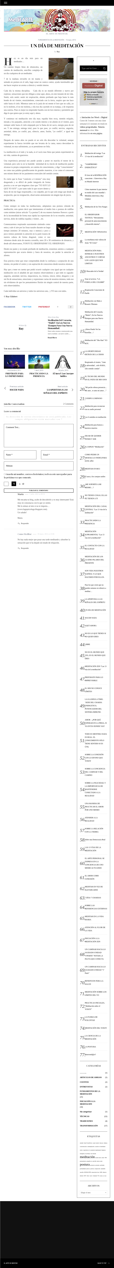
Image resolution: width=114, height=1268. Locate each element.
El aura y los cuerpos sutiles (63, 374)
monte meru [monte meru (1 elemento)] (98, 1157)
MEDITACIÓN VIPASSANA (96, 232)
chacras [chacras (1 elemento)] (101, 1143)
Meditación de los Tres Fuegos (96, 207)
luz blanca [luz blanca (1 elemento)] (87, 1153)
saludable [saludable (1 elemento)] (103, 1168)
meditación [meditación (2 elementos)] (87, 1157)
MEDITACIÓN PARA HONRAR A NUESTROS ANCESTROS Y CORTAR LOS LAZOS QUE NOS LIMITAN (95, 257)
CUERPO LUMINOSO (93, 398)
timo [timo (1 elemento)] (88, 1175)
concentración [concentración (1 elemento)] (83, 1146)
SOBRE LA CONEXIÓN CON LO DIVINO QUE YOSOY (94, 758)
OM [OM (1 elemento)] (106, 1157)
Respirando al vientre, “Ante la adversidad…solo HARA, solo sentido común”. (95, 365)
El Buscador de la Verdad (94, 271)
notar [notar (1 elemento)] (103, 1157)
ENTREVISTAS (86, 1087)
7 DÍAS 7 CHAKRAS (93, 898)
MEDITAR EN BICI (92, 469)
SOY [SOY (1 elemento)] (85, 1175)
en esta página (96, 133)
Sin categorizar (86, 1112)
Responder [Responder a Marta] (25, 523)
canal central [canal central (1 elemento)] (96, 1143)
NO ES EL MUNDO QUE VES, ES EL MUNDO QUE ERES (95, 655)
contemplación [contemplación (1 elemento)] (90, 1146)
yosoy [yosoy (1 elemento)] (101, 1175)
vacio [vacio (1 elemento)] (91, 1175)
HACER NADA (21, 388)
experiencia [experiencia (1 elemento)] (86, 1150)
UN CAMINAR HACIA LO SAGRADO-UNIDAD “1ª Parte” (95, 970)
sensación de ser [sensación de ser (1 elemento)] (95, 1172)
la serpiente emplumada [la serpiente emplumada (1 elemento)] (95, 1150)
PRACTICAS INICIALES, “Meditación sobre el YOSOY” (95, 1006)
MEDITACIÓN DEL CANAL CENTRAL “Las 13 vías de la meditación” (96, 509)
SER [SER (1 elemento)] (101, 1172)
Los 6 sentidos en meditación (95, 417)
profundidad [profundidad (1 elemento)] (83, 1168)
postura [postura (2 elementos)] (85, 1164)
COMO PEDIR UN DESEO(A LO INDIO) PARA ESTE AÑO (96, 458)
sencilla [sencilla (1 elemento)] (82, 1172)
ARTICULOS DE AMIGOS (91, 1077)
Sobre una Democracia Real (95, 840)
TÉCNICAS (84, 1116)
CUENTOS (84, 1082)
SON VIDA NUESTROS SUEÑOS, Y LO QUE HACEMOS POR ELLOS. (94, 574)
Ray (58, 52)
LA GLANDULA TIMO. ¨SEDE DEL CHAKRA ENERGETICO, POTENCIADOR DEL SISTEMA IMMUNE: (94, 705)
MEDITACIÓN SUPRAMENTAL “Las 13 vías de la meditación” (94, 534)
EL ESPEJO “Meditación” (94, 447)
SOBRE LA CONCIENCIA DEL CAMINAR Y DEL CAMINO (95, 772)
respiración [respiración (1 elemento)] (97, 1168)
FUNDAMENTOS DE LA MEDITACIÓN (51, 40)
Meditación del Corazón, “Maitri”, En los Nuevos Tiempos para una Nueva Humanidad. (60, 324)
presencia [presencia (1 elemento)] (92, 1165)
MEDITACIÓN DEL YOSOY (96, 1028)
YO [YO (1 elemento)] (98, 1175)
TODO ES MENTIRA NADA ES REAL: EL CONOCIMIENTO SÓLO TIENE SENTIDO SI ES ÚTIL (96, 740)
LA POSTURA (90, 1047)
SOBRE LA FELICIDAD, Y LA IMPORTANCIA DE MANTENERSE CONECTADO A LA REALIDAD (95, 789)
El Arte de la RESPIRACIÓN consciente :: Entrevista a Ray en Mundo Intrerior (96, 178)
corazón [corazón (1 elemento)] (97, 1146)
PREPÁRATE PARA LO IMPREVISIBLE (14, 374)
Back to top (104, 1263)
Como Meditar (25, 534)
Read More (52, 337)
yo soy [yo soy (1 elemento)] (104, 1175)
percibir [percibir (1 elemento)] (95, 1161)
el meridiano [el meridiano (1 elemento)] (102, 1146)
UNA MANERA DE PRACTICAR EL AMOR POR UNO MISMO (94, 807)
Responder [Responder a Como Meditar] (25, 548)
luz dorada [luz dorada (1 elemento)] (93, 1153)
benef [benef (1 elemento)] (85, 1143)
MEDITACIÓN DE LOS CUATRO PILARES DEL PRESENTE (94, 560)
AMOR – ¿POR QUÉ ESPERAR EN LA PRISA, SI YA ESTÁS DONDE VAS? (96, 723)
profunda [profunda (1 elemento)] (102, 1165)
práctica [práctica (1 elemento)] (92, 1168)
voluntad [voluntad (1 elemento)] (95, 1175)
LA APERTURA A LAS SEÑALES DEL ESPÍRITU (56, 389)
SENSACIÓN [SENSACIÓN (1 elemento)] (87, 1172)
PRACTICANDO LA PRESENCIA (39, 374)
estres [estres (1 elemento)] (81, 1150)
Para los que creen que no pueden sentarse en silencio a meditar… (95, 588)
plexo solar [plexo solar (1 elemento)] (99, 1161)
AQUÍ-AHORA (91, 626)
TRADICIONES (86, 1121)
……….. (83, 1073)
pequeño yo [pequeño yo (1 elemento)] (89, 1161)
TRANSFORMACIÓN (89, 1126)
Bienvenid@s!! (90, 1054)
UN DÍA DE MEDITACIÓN (95, 610)
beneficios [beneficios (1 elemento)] (89, 1143)
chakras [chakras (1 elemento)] (105, 1143)
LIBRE (87, 644)
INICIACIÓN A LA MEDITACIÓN (87, 1102)
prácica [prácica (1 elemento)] (88, 1168)
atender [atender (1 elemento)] (81, 1143)
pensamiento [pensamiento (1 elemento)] (83, 1161)
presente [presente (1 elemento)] (97, 1165)
